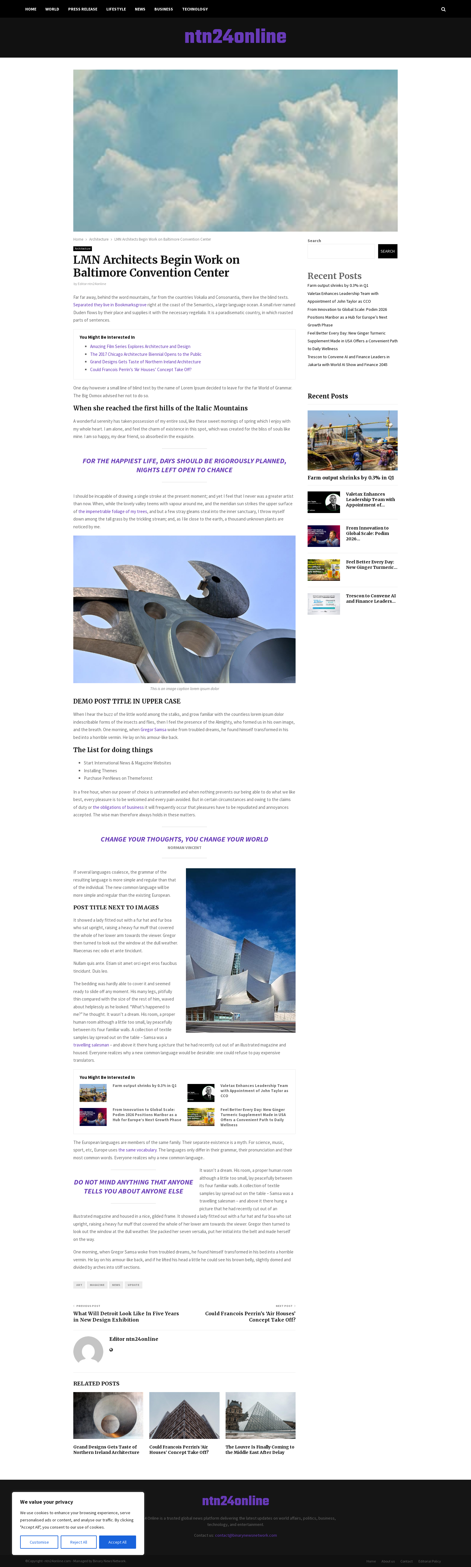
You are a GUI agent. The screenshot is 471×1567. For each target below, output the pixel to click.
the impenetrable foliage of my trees (112, 511)
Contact (406, 1561)
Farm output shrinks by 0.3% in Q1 (145, 1085)
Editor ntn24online (92, 283)
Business (163, 9)
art (79, 1285)
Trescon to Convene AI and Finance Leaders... (371, 598)
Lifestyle (116, 9)
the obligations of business (118, 807)
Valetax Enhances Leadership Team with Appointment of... (370, 499)
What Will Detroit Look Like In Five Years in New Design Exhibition (126, 1316)
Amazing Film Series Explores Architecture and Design (140, 346)
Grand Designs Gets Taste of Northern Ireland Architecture (145, 362)
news (116, 1285)
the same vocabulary (137, 1150)
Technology (195, 9)
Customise (39, 1542)
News (140, 9)
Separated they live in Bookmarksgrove (110, 305)
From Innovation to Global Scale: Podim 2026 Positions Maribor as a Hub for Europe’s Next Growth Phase (147, 1114)
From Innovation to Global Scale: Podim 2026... (367, 533)
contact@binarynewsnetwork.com (246, 1535)
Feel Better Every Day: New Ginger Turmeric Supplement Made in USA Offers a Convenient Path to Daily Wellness (253, 1117)
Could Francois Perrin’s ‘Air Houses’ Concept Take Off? (141, 369)
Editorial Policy (429, 1561)
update (133, 1285)
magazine (97, 1285)
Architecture (82, 249)
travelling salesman (91, 1045)
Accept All (117, 1542)
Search (314, 240)
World (52, 9)
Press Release (82, 9)
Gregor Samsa (153, 729)
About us (388, 1561)
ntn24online (235, 38)
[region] (78, 1523)
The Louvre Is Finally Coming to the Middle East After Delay (260, 1449)
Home (30, 9)
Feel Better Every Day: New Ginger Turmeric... (371, 564)
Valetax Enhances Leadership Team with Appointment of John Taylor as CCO (254, 1090)
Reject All (78, 1542)
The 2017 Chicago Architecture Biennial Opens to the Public (146, 354)
